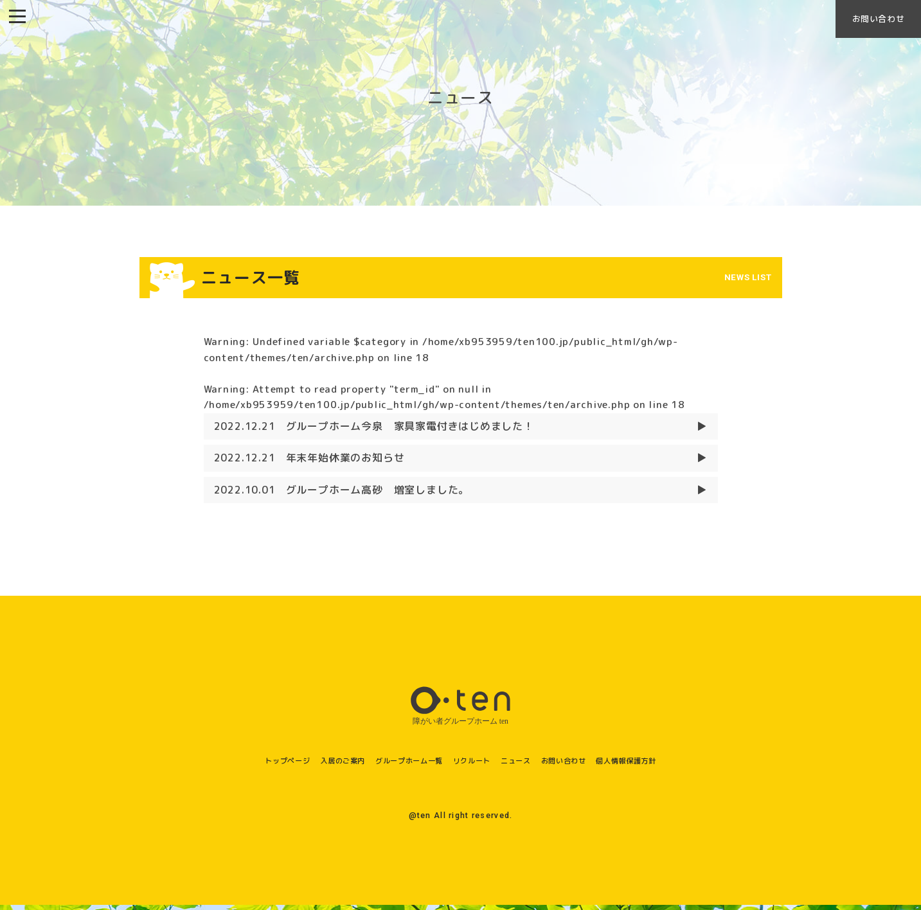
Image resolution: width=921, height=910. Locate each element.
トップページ (249, 765)
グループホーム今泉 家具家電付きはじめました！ (374, 431)
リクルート (475, 765)
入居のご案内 (316, 765)
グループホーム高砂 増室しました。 (342, 495)
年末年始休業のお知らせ (309, 463)
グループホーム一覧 (398, 765)
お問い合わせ (868, 23)
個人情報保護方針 (663, 765)
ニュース (528, 765)
